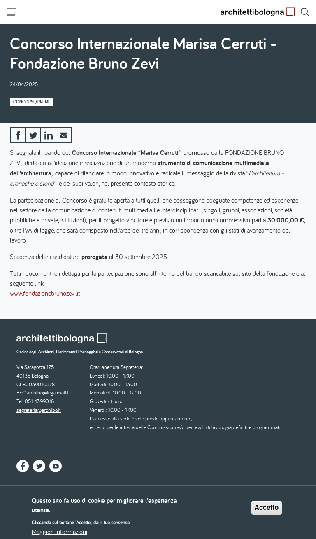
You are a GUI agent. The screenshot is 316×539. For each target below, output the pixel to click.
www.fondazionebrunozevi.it (45, 293)
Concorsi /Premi (31, 102)
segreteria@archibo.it (38, 409)
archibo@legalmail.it (48, 392)
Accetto (267, 511)
